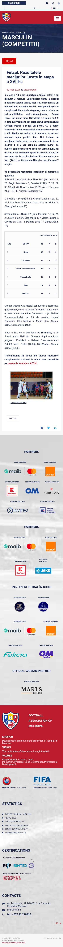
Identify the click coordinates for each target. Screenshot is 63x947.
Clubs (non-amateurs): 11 (17, 829)
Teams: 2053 (11, 818)
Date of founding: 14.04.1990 (18, 814)
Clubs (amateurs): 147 (15, 822)
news (11, 32)
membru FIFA (40, 787)
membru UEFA (8, 787)
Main (4, 32)
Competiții (21, 32)
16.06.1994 (52, 787)
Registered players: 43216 (17, 825)
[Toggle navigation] (57, 18)
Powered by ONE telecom (52, 938)
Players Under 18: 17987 (16, 833)
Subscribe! (14, 3)
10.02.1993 (21, 787)
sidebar (9, 61)
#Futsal (13, 418)
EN (52, 8)
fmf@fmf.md (14, 909)
